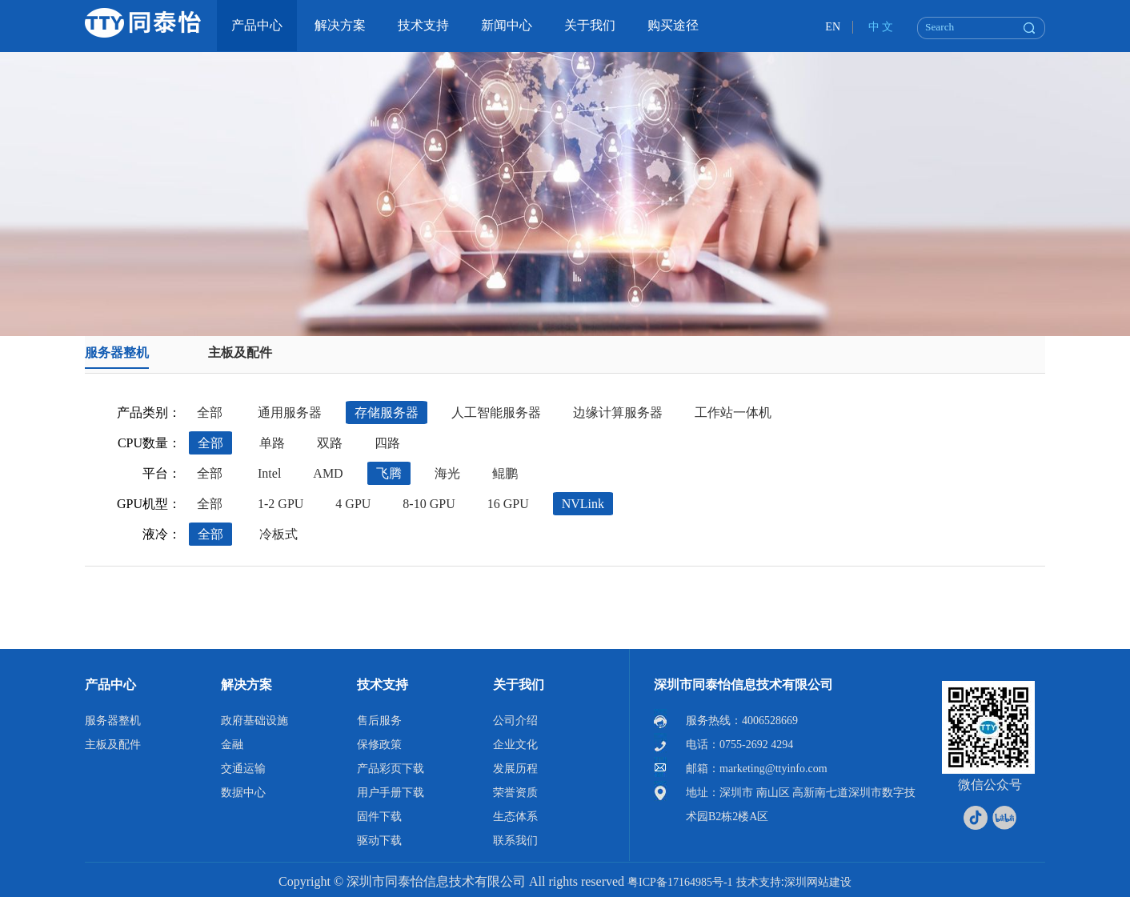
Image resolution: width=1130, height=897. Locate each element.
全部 (209, 412)
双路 (330, 443)
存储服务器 (387, 412)
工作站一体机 (733, 412)
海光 (447, 473)
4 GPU (353, 504)
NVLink (583, 504)
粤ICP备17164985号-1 (679, 882)
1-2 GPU (280, 504)
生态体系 (515, 817)
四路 (387, 443)
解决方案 (246, 684)
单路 (272, 443)
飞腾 (389, 473)
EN (832, 27)
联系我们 (515, 841)
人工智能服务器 (496, 412)
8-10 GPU (429, 504)
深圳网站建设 (818, 882)
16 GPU (508, 504)
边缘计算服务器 (618, 412)
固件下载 (379, 817)
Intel (269, 473)
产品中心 (110, 684)
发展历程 (515, 769)
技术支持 (382, 684)
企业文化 (515, 745)
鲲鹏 (505, 473)
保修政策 (379, 745)
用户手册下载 (390, 793)
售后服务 (379, 721)
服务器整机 (117, 352)
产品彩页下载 (390, 769)
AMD (328, 473)
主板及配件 (240, 352)
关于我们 (518, 684)
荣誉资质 (515, 793)
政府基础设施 (254, 721)
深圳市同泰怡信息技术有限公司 (743, 684)
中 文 (881, 27)
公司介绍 (515, 721)
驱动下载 (379, 841)
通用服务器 (290, 412)
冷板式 (278, 534)
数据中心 (243, 793)
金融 (232, 745)
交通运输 (243, 769)
